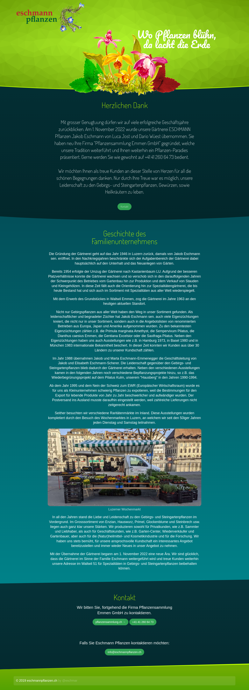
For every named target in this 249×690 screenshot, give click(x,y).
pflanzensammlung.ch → (110, 622)
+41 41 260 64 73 (142, 622)
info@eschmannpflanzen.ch (124, 652)
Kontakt (124, 206)
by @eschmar (67, 680)
